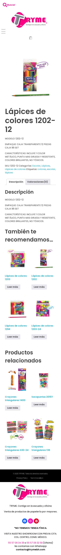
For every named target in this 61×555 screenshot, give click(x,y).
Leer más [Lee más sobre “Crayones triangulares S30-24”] (12, 457)
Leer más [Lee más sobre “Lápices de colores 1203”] (12, 287)
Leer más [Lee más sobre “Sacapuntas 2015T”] (39, 404)
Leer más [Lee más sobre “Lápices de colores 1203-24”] (39, 336)
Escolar (36, 165)
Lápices (46, 165)
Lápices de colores (15, 169)
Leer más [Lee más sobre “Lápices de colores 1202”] (39, 287)
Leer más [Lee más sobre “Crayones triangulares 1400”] (12, 408)
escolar (51, 169)
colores (42, 169)
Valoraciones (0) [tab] (37, 181)
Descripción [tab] (16, 181)
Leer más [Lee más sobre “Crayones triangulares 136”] (39, 457)
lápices (9, 172)
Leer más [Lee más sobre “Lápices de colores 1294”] (12, 336)
